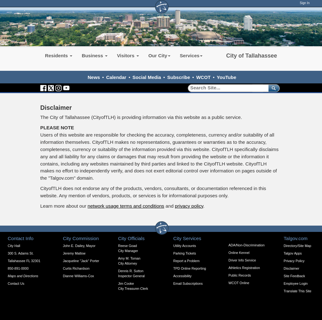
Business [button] (95, 55)
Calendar (116, 77)
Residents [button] (58, 55)
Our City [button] (159, 55)
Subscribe (178, 77)
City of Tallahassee (251, 56)
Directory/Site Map (297, 246)
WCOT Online (239, 283)
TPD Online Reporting (189, 268)
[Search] (226, 88)
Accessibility (182, 276)
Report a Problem (186, 261)
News (94, 77)
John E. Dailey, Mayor (79, 246)
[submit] (272, 88)
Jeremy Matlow (74, 253)
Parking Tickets (184, 253)
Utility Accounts (184, 246)
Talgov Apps (293, 253)
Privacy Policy (294, 261)
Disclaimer (291, 268)
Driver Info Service (242, 260)
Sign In (304, 3)
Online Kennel (239, 253)
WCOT (203, 77)
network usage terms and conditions (126, 206)
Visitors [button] (128, 55)
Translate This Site (297, 291)
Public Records (240, 275)
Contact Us (16, 283)
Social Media (146, 77)
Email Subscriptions (188, 283)
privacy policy (189, 206)
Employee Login (296, 283)
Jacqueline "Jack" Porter (81, 261)
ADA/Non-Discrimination (247, 245)
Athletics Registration (244, 268)
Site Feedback (294, 276)
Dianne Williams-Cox (78, 276)
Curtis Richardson (76, 268)
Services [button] (191, 55)
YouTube (226, 77)
